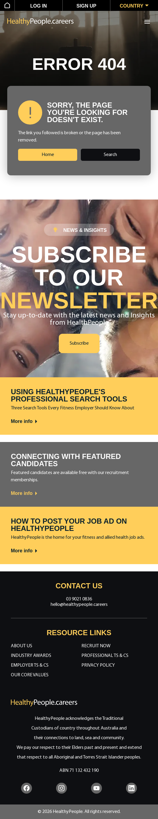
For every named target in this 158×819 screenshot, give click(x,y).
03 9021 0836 (79, 599)
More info (24, 421)
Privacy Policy (98, 665)
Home (48, 154)
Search (110, 154)
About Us (21, 646)
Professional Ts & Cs (104, 655)
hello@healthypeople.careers (79, 604)
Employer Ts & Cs (30, 665)
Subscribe (79, 343)
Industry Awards (31, 655)
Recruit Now (96, 646)
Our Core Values (30, 675)
